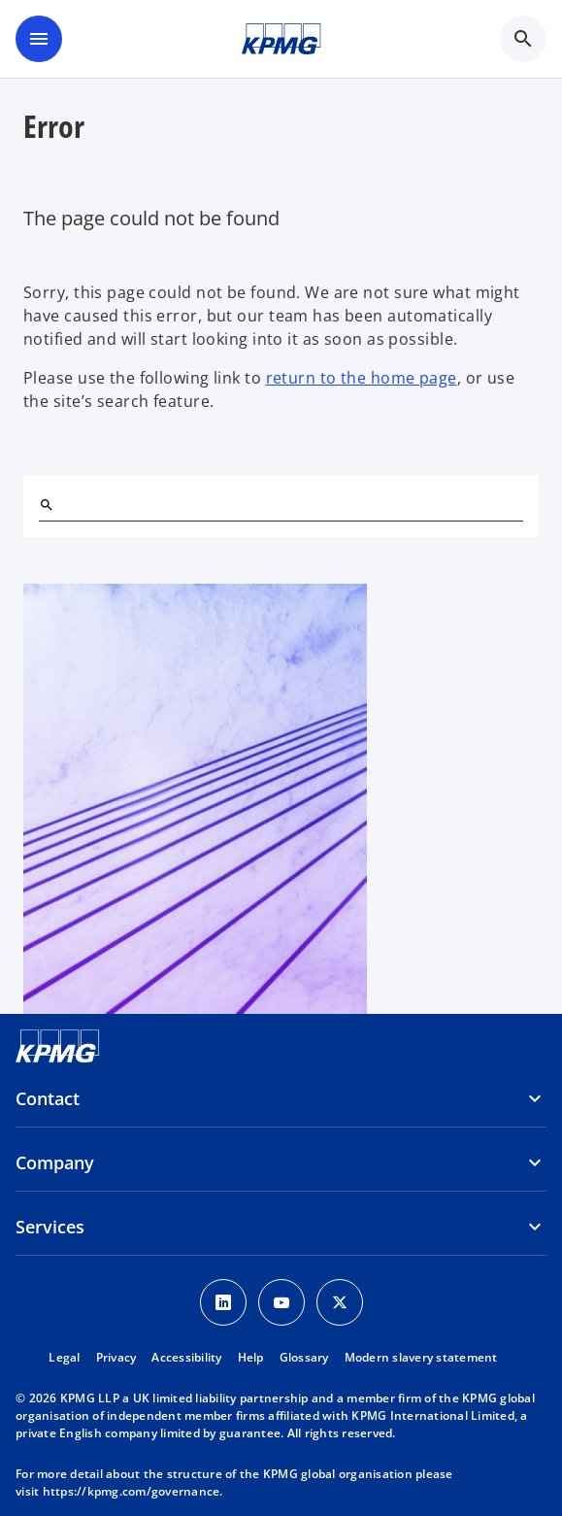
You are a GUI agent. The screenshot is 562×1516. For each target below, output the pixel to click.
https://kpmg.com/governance (131, 1491)
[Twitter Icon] (339, 1302)
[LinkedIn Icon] (223, 1302)
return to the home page (361, 377)
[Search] (46, 505)
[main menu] (39, 39)
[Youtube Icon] (281, 1302)
